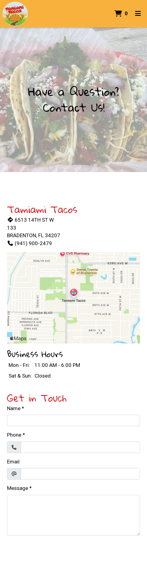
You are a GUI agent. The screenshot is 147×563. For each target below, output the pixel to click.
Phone (14, 435)
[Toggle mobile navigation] (138, 14)
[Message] (73, 515)
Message (17, 488)
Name (13, 408)
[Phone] (80, 447)
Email (13, 462)
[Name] (73, 420)
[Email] (80, 474)
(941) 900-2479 (29, 243)
